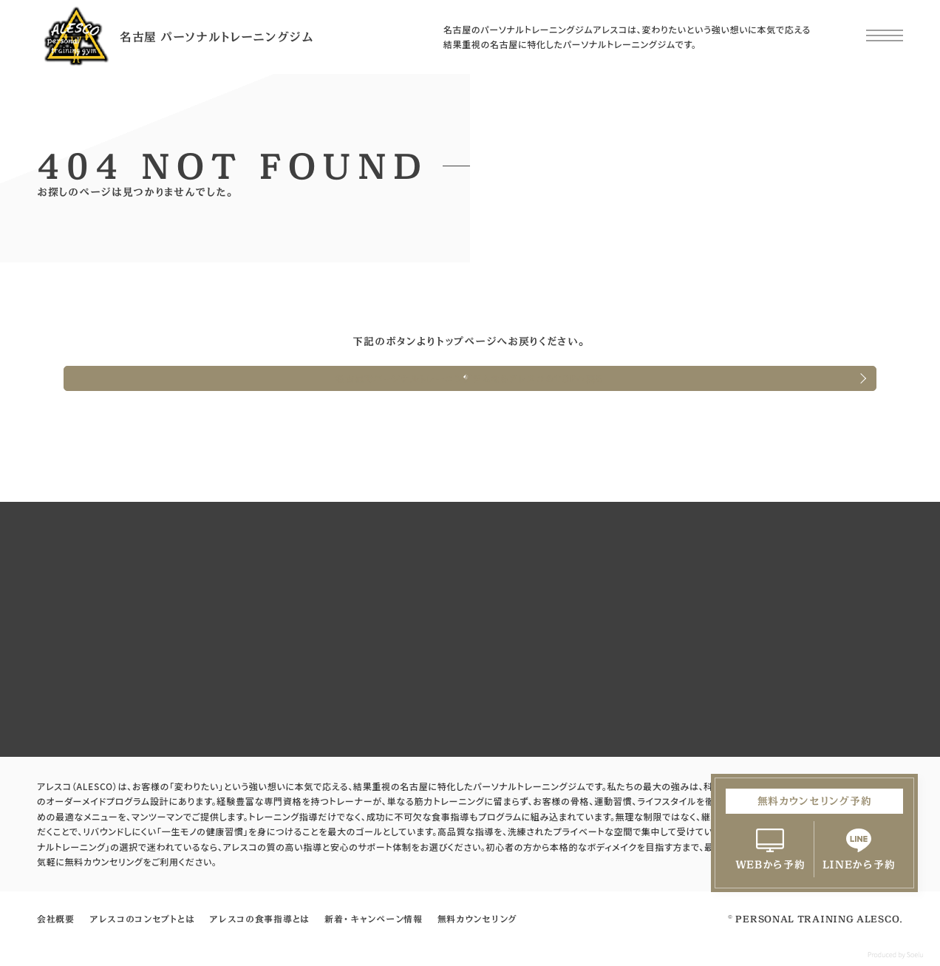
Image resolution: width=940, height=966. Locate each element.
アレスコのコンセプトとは (141, 918)
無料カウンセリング (477, 918)
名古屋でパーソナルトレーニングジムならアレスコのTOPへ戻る (470, 378)
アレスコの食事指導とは (259, 918)
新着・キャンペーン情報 (373, 918)
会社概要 (56, 918)
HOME (67, 280)
